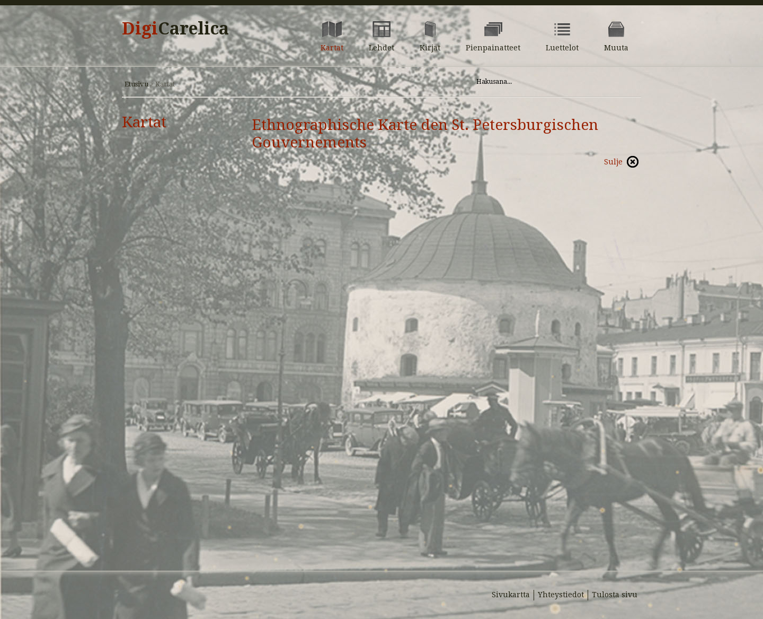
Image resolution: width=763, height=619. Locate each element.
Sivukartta (511, 594)
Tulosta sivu (614, 594)
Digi (175, 29)
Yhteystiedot (561, 594)
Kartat (144, 122)
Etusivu (136, 84)
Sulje (613, 162)
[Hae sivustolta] (544, 82)
